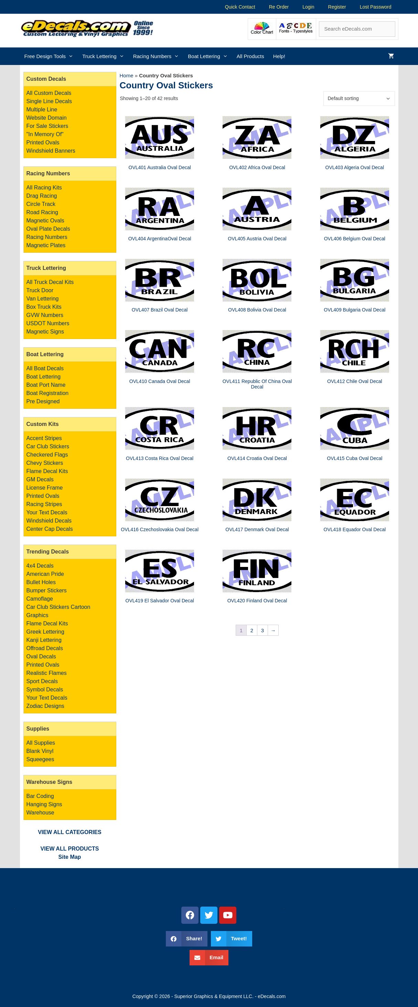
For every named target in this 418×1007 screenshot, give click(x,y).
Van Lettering (42, 299)
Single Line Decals (49, 101)
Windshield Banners (50, 151)
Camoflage (39, 599)
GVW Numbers (45, 315)
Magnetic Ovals (45, 220)
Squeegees (40, 759)
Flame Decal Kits (47, 471)
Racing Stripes (44, 504)
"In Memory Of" (45, 134)
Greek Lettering (45, 632)
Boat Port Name (46, 385)
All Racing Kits (44, 187)
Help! (279, 56)
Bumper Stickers (46, 590)
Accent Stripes (44, 438)
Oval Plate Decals (48, 229)
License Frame (44, 488)
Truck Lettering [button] (105, 56)
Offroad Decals (44, 648)
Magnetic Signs (45, 332)
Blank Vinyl (40, 751)
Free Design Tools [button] (51, 56)
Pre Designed (43, 401)
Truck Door (40, 290)
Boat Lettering (43, 377)
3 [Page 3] (262, 630)
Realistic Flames (46, 673)
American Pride (45, 574)
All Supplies (40, 743)
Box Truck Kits (44, 307)
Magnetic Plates (46, 245)
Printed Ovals (43, 142)
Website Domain (46, 118)
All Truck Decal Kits (50, 282)
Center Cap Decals (49, 529)
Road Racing (42, 212)
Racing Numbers (46, 237)
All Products (250, 56)
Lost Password (376, 7)
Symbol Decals (44, 689)
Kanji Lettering (44, 640)
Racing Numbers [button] (158, 56)
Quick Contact (240, 7)
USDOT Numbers (47, 323)
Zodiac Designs (45, 706)
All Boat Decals (45, 368)
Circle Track (40, 204)
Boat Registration (47, 393)
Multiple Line (41, 109)
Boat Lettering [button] (210, 56)
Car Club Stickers (47, 446)
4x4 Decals (40, 566)
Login (308, 7)
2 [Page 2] (251, 630)
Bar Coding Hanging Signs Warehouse (44, 804)
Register (337, 7)
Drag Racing (41, 196)
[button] (186, 938)
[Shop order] (359, 98)
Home (126, 75)
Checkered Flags (47, 455)
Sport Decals (42, 681)
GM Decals (40, 479)
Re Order (279, 7)
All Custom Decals (49, 93)
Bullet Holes (41, 582)
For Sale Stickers (47, 126)
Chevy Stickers (44, 463)
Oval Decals (41, 656)
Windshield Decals (49, 521)
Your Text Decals (46, 512)
